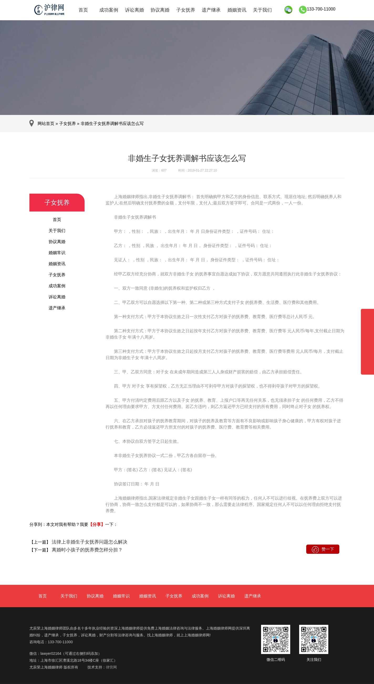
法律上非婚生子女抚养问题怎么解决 (88, 542)
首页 (83, 10)
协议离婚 (159, 10)
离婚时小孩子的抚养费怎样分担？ (86, 549)
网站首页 (46, 123)
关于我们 (262, 10)
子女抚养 (185, 10)
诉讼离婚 (134, 10)
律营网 (111, 667)
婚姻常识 (57, 252)
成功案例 (108, 10)
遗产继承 (211, 10)
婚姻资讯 (236, 10)
